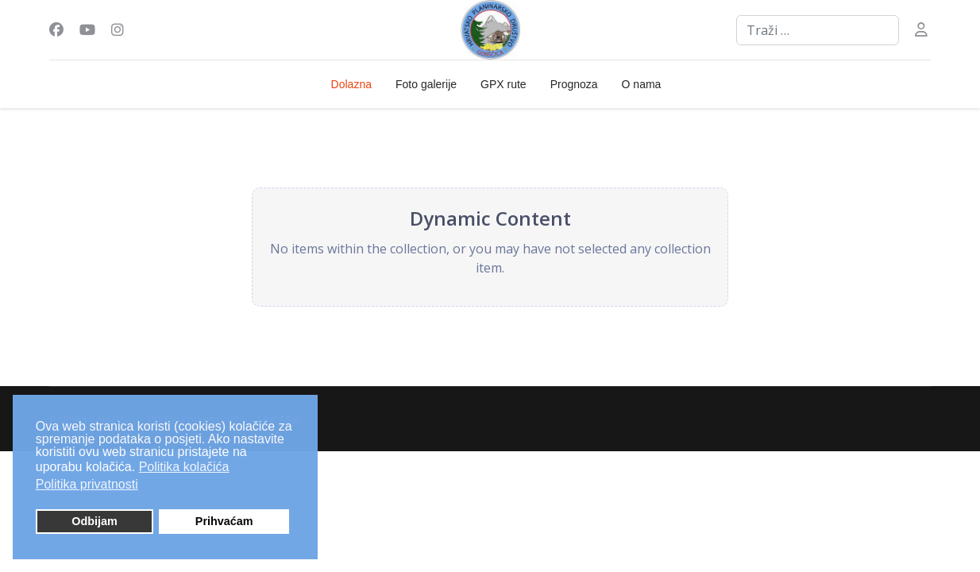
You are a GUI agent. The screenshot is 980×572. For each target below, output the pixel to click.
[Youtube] (87, 29)
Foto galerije (426, 84)
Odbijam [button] (94, 521)
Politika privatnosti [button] (87, 484)
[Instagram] (117, 29)
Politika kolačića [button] (184, 466)
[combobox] (817, 30)
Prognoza (574, 84)
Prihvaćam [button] (224, 521)
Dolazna (351, 84)
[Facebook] (56, 29)
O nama (642, 84)
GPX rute (503, 84)
